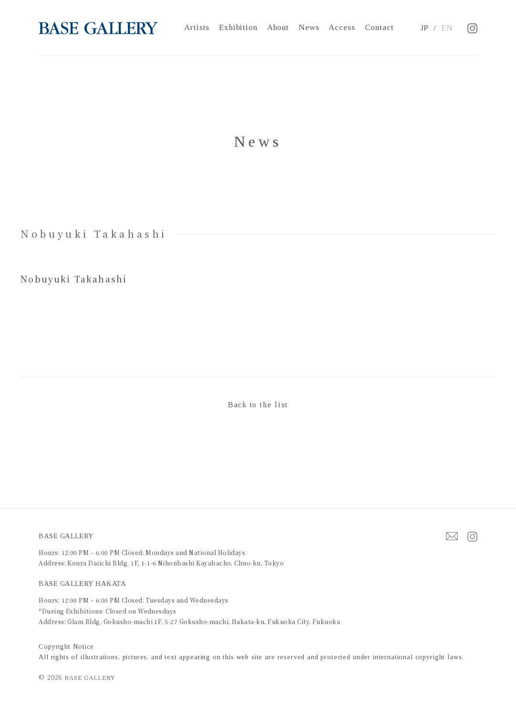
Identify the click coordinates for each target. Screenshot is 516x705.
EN (447, 27)
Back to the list (258, 405)
